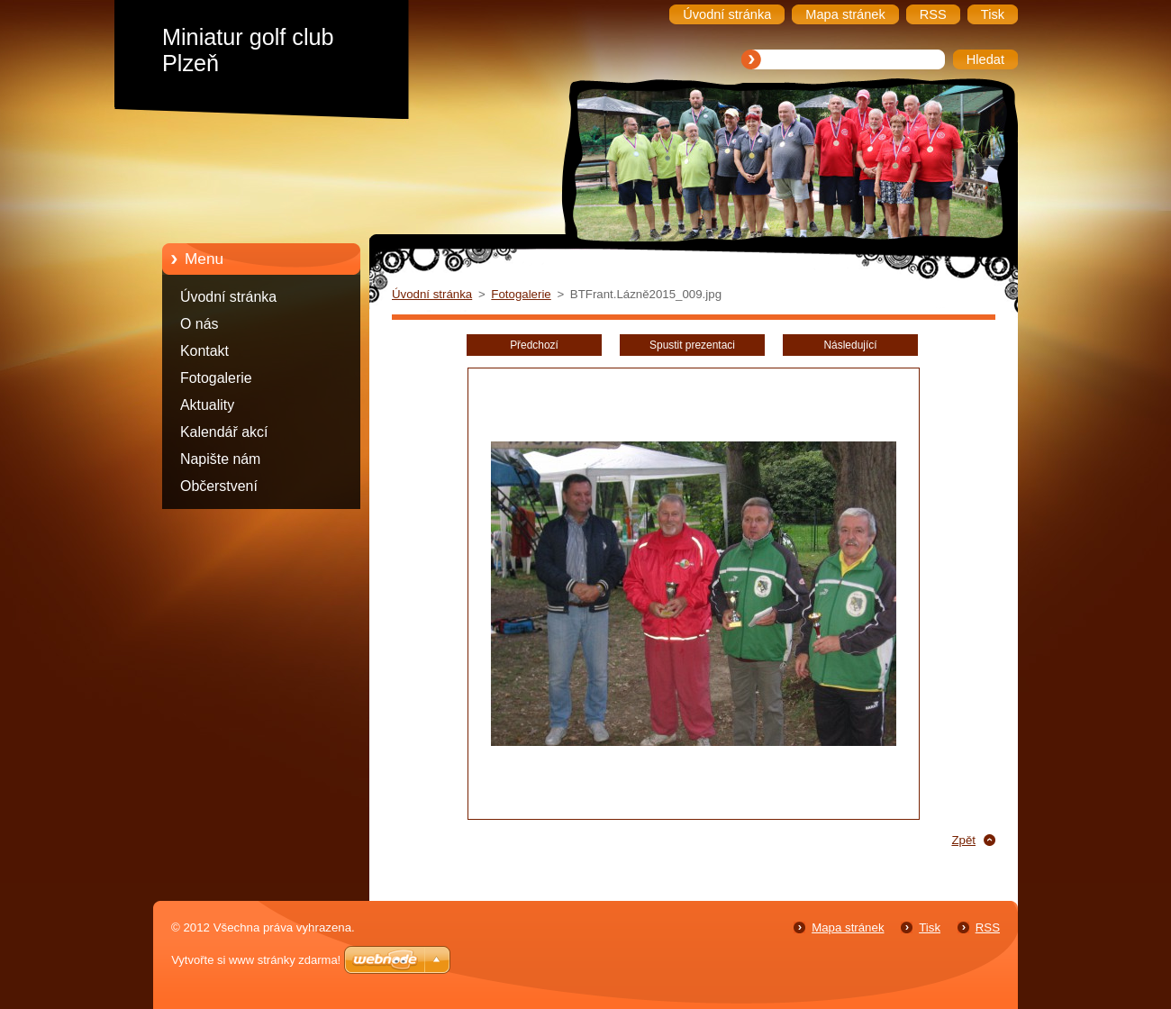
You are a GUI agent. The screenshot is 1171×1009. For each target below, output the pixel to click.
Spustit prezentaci (692, 345)
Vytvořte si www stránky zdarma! (255, 960)
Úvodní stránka (228, 297)
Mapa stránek (848, 927)
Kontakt (204, 351)
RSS (988, 927)
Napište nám (220, 459)
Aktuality (207, 405)
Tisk (929, 927)
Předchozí (534, 345)
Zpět (963, 840)
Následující (849, 345)
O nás (199, 324)
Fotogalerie (216, 378)
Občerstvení (219, 486)
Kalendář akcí (224, 432)
